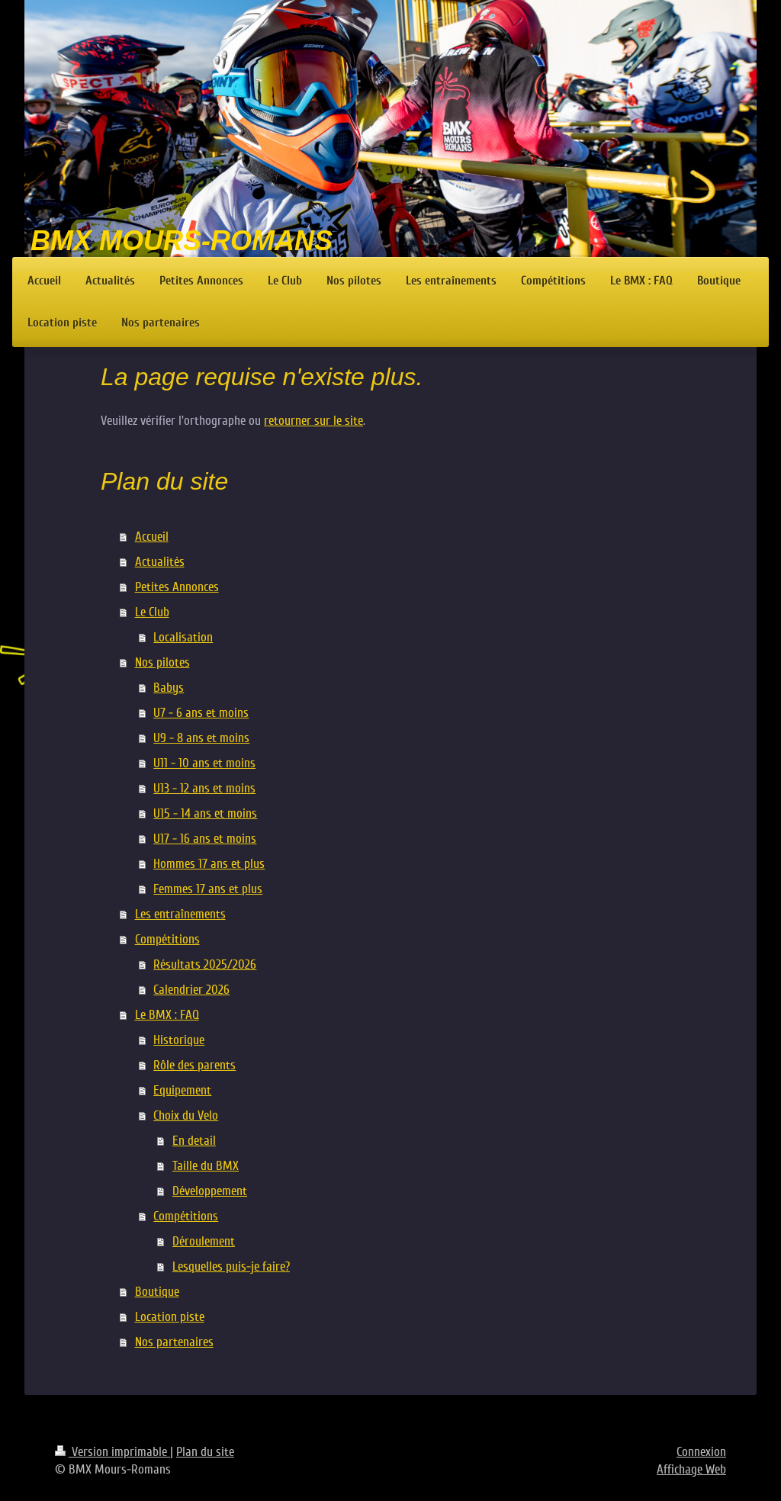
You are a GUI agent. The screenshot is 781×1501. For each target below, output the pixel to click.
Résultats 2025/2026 (204, 964)
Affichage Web (691, 1469)
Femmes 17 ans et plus (207, 889)
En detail (194, 1141)
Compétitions (167, 939)
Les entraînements (180, 914)
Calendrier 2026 (191, 990)
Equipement (182, 1090)
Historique (178, 1040)
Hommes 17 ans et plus (209, 864)
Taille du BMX (205, 1166)
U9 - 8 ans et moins (201, 738)
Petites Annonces (177, 587)
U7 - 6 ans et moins (201, 713)
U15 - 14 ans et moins (205, 813)
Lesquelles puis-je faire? (231, 1266)
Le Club (152, 612)
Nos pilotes (162, 662)
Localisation (183, 637)
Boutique (157, 1292)
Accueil (152, 537)
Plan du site (205, 1452)
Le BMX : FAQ (167, 1015)
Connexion (701, 1452)
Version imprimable (112, 1452)
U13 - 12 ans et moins (204, 788)
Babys (168, 688)
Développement (209, 1191)
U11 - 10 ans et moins (204, 763)
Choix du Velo (185, 1115)
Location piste (169, 1317)
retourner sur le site (313, 421)
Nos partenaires (174, 1342)
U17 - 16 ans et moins (204, 839)
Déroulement (203, 1241)
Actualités (160, 562)
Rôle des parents (194, 1065)
